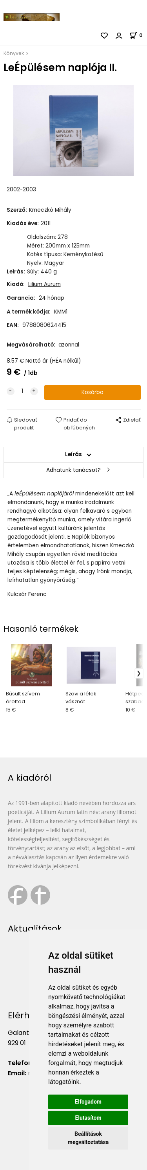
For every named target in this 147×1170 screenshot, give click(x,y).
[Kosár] (138, 35)
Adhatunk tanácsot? (73, 470)
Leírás (73, 454)
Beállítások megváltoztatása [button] (88, 1138)
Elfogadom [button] (88, 1101)
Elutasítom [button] (88, 1118)
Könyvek (14, 53)
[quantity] (22, 391)
